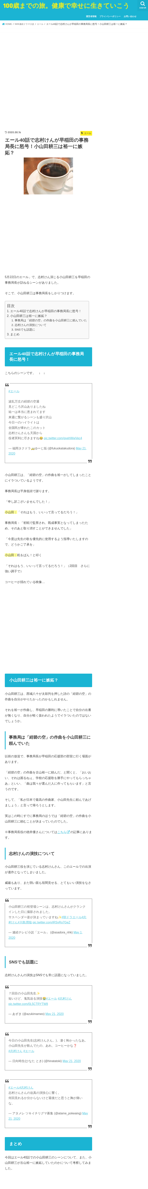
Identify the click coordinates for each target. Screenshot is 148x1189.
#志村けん (65, 998)
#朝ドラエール (71, 917)
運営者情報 (91, 16)
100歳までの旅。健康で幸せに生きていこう (66, 5)
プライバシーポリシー (110, 16)
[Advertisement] (48, 80)
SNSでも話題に (25, 329)
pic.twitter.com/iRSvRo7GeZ (51, 922)
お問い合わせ (130, 16)
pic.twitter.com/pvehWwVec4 (63, 438)
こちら (61, 832)
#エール (13, 391)
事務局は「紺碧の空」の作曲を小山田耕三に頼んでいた (51, 320)
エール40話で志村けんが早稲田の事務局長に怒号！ (45, 311)
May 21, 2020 (54, 1014)
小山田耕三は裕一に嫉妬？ (28, 315)
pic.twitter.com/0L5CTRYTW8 (28, 1004)
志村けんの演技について (30, 325)
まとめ (14, 334)
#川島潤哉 (25, 922)
